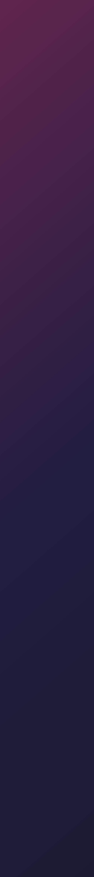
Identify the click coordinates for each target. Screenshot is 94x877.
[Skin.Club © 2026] (13, 839)
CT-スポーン (5, 60)
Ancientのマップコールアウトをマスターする (13, 52)
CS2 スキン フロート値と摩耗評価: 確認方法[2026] (45, 723)
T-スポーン (5, 59)
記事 (4, 45)
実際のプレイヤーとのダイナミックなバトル (16, 780)
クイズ (72, 815)
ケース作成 (5, 822)
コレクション (51, 815)
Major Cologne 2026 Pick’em (16, 581)
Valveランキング (75, 819)
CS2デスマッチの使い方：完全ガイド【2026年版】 (74, 723)
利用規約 (49, 827)
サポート (79, 3)
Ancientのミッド (7, 57)
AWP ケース (28, 870)
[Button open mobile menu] (91, 3)
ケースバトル (7, 102)
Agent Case (50, 870)
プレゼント (5, 819)
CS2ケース (6, 97)
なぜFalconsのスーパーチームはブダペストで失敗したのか (74, 641)
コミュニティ (40, 44)
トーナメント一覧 (30, 819)
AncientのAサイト (7, 54)
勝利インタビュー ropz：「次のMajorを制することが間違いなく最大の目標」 (15, 642)
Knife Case (5, 870)
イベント (49, 819)
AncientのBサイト (7, 55)
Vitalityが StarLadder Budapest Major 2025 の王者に (45, 641)
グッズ (48, 833)
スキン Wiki (28, 833)
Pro (71, 833)
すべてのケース (28, 762)
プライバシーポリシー (30, 827)
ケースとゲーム (68, 3)
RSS (71, 827)
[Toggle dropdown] (32, 3)
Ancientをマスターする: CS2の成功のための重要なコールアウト (17, 62)
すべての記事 (17, 699)
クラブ (57, 3)
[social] (48, 844)
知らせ (24, 3)
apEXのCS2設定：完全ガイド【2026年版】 (15, 723)
